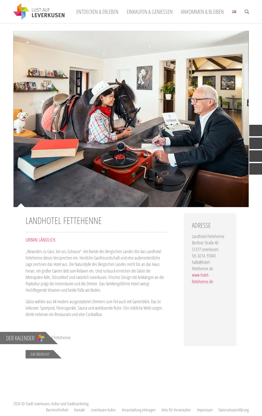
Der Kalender (25, 338)
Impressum (205, 410)
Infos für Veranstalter (176, 410)
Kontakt (79, 410)
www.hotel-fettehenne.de (202, 278)
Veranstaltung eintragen (139, 410)
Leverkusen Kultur (103, 410)
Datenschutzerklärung (234, 410)
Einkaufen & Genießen (150, 11)
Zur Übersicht (40, 354)
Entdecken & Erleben (97, 11)
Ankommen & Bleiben (202, 11)
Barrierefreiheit (57, 410)
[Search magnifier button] (247, 11)
